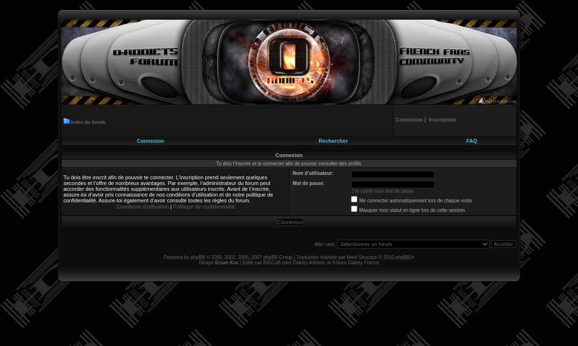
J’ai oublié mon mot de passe (383, 191)
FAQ (471, 141)
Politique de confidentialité (204, 207)
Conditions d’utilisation (142, 207)
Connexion (150, 141)
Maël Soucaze (362, 257)
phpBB (197, 257)
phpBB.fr (404, 257)
